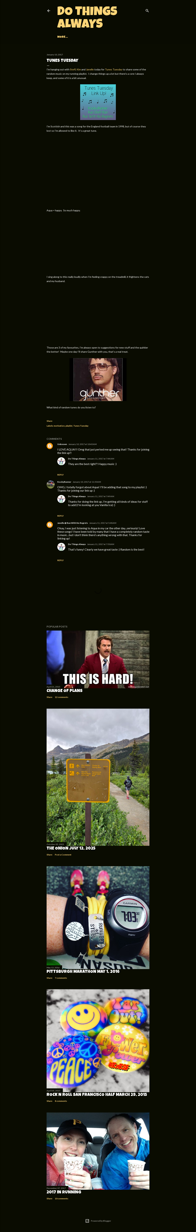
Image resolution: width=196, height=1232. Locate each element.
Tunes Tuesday (113, 69)
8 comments (61, 1101)
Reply (60, 474)
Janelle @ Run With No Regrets (72, 523)
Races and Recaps (80, 37)
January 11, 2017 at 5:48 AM (102, 523)
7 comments (61, 978)
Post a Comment (63, 854)
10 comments (61, 1198)
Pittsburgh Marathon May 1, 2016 (83, 972)
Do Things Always (87, 18)
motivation (59, 425)
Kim (79, 69)
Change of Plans (64, 691)
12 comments (61, 697)
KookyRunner (64, 482)
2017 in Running (64, 1192)
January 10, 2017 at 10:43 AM (82, 444)
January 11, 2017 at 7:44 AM (100, 458)
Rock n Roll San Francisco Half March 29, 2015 (97, 1095)
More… (121, 37)
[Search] (147, 9)
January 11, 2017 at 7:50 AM (100, 544)
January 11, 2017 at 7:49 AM (100, 496)
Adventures (105, 37)
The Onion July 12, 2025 (71, 849)
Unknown (62, 444)
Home (61, 37)
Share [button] (49, 421)
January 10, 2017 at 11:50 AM (87, 482)
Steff (73, 69)
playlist (69, 425)
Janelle (90, 69)
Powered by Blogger (98, 1221)
